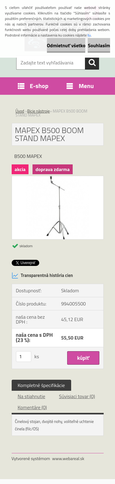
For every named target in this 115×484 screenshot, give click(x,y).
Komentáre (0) (32, 407)
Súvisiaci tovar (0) (77, 396)
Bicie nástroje (38, 111)
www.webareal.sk (68, 458)
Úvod (20, 111)
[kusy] (23, 356)
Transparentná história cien (42, 275)
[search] (92, 63)
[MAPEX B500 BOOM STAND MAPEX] (57, 178)
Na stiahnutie (31, 396)
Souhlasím (99, 45)
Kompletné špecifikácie (41, 385)
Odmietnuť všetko (66, 45)
